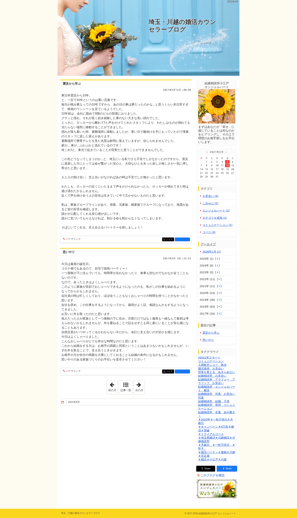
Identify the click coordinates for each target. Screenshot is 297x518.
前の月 (113, 386)
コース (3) (208, 232)
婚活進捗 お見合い (211, 368)
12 (227, 165)
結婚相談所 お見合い (212, 375)
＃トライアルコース (211, 434)
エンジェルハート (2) (216, 210)
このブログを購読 (212, 475)
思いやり (69, 252)
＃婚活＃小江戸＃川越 (212, 459)
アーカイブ (208, 244)
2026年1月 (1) (211, 251)
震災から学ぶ (72, 83)
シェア (170, 239)
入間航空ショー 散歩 (212, 364)
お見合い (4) (210, 196)
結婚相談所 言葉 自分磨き (216, 412)
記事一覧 (125, 390)
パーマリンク (73, 239)
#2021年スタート (209, 357)
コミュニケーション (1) (217, 225)
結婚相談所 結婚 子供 (213, 401)
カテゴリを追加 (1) (214, 217)
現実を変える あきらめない (216, 372)
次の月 (140, 386)
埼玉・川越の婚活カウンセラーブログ (182, 26)
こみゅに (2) (210, 203)
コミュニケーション (211, 361)
